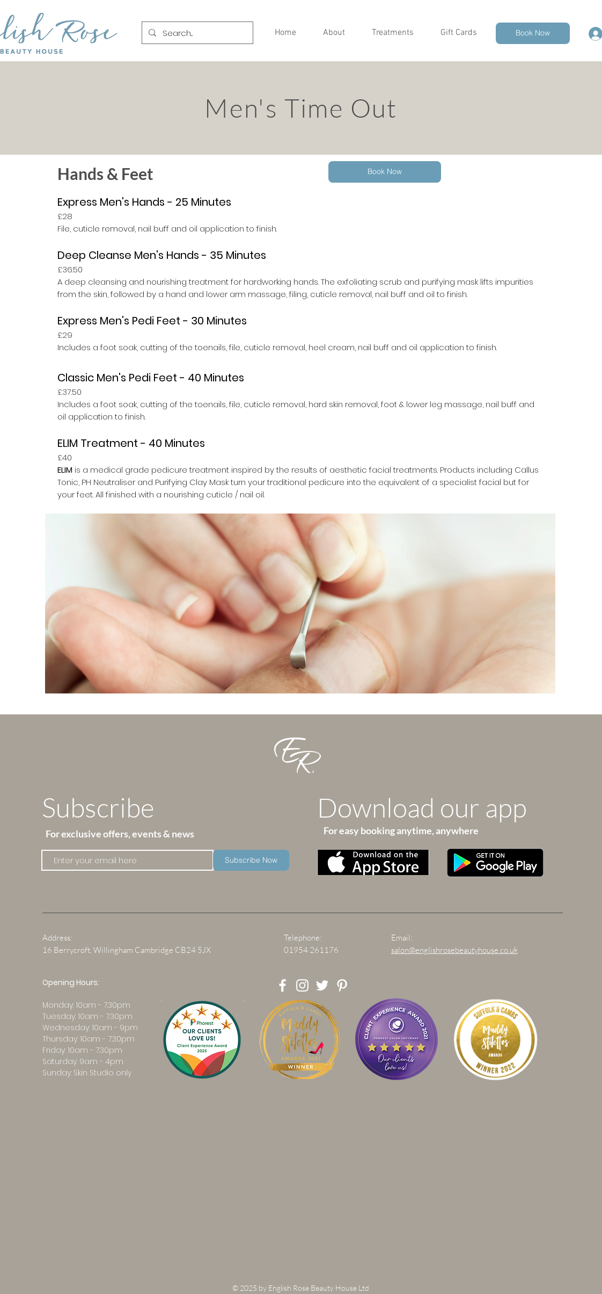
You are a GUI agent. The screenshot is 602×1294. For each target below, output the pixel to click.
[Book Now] (533, 33)
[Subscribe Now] (251, 860)
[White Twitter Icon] (322, 985)
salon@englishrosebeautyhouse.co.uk (454, 950)
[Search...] (196, 33)
